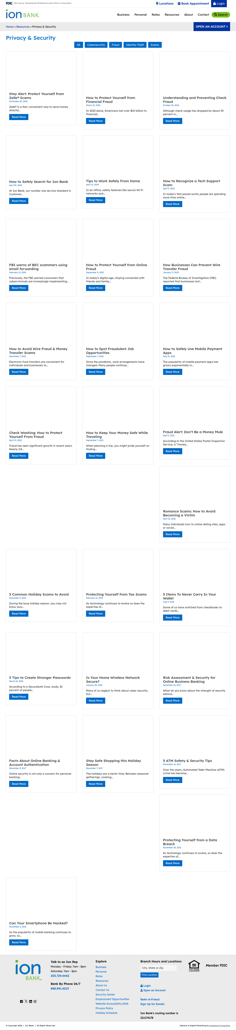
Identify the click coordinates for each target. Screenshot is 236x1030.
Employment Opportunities (112, 999)
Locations (165, 3)
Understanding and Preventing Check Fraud (194, 100)
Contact (203, 15)
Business (123, 15)
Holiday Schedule (106, 1012)
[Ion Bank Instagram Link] (35, 1002)
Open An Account (212, 26)
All (78, 44)
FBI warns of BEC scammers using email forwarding (38, 267)
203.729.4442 (60, 975)
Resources (172, 15)
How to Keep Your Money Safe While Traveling (117, 435)
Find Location (150, 975)
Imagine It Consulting (219, 1026)
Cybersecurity (96, 44)
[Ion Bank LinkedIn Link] (30, 1002)
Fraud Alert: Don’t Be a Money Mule (193, 432)
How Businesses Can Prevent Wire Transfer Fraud (191, 267)
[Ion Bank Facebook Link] (21, 1002)
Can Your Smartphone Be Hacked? (38, 923)
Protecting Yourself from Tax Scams (116, 594)
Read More (19, 117)
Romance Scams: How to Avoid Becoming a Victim (189, 513)
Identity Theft (135, 44)
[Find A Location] (158, 968)
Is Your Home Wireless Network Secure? (113, 679)
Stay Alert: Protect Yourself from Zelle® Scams (36, 96)
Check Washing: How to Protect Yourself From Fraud (35, 435)
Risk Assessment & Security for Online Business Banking (189, 679)
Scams (155, 44)
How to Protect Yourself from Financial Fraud (110, 100)
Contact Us (102, 990)
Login (219, 3)
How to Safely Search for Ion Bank (38, 181)
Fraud (115, 44)
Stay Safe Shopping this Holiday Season (113, 762)
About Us (101, 985)
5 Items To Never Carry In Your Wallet (189, 596)
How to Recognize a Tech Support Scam (191, 183)
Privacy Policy (104, 1008)
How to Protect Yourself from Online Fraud (116, 267)
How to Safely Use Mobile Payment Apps (192, 351)
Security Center (105, 994)
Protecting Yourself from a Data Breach (190, 842)
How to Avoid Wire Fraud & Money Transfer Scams (38, 351)
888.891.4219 (60, 988)
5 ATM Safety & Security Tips (187, 760)
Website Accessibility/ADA (112, 1003)
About (188, 15)
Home (10, 26)
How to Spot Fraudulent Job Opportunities (110, 351)
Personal (140, 15)
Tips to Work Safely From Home (113, 181)
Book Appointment (193, 3)
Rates (156, 15)
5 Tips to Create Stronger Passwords (40, 677)
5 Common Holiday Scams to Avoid (39, 594)
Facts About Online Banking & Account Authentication (34, 762)
